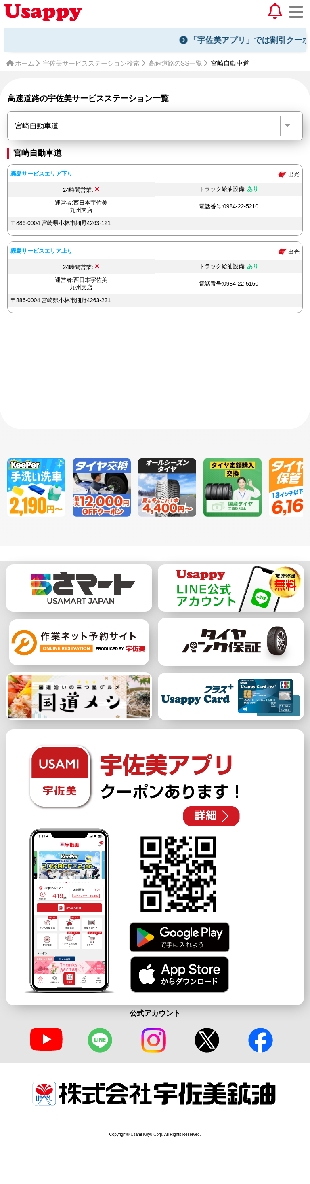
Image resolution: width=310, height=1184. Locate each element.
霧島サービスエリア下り (41, 173)
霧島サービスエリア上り (41, 251)
